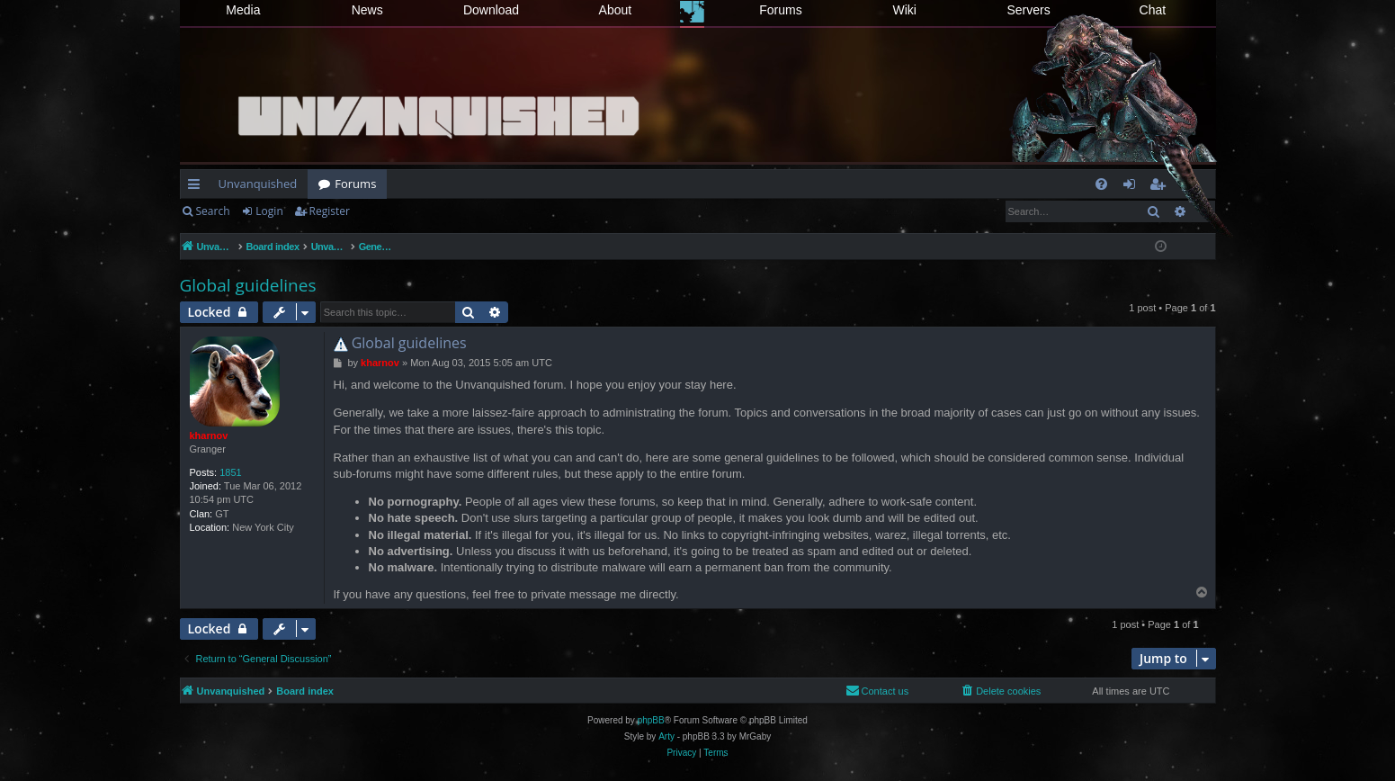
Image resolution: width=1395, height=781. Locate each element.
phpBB (651, 720)
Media (243, 10)
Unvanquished (258, 183)
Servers (1028, 10)
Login (268, 211)
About (615, 10)
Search (213, 211)
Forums (780, 10)
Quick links (197, 187)
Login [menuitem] (1132, 187)
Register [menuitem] (1160, 187)
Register (329, 211)
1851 (230, 472)
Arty (666, 736)
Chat (1153, 10)
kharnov (209, 435)
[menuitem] (1101, 184)
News (367, 10)
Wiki (905, 10)
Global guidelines (248, 285)
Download (491, 10)
